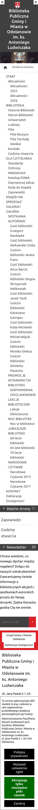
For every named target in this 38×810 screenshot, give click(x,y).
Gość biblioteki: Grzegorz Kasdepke (21, 231)
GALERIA (12, 212)
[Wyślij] (32, 622)
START (10, 76)
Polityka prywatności (19, 754)
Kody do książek (19, 187)
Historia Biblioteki (21, 110)
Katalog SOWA (18, 178)
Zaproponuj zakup (21, 183)
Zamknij (19, 803)
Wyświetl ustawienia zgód (19, 768)
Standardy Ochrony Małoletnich (17, 168)
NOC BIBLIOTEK (20, 419)
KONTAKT (13, 491)
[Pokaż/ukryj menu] (35, 2)
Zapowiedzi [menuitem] (11, 519)
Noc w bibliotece (22, 424)
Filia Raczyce (19, 134)
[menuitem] (19, 637)
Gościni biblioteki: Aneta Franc (22, 255)
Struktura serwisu (22, 67)
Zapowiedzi (16, 192)
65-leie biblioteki (22, 448)
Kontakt (14, 149)
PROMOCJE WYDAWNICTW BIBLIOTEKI (19, 380)
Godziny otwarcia (20, 154)
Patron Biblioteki (20, 115)
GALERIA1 (13, 207)
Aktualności (16, 81)
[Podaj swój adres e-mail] (14, 622)
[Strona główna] (5, 67)
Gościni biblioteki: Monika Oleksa (21, 347)
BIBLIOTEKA (15, 105)
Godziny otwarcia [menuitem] (8, 532)
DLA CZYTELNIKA (19, 158)
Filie (11, 130)
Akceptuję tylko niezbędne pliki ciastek (19, 787)
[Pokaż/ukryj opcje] (2, 2)
